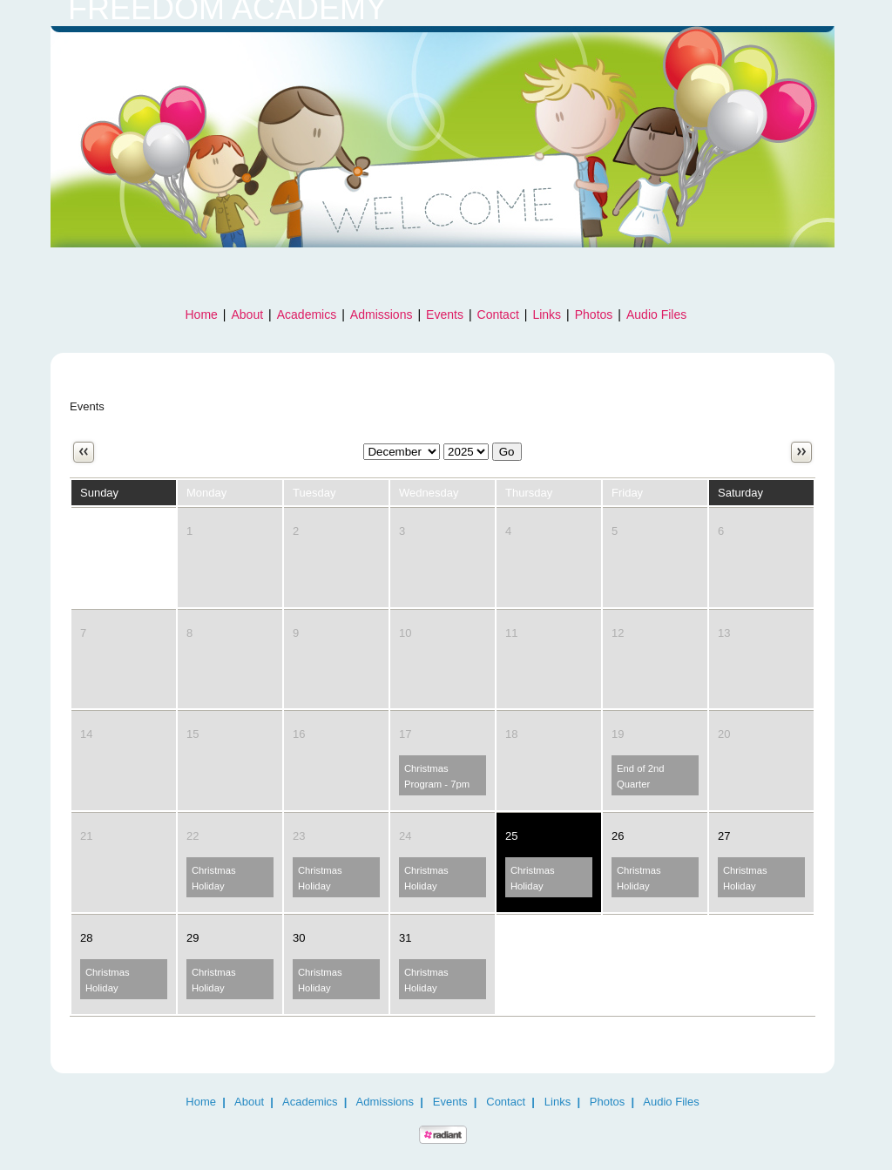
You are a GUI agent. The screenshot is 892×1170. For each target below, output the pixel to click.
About (248, 314)
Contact (498, 314)
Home (202, 314)
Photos (594, 314)
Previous (84, 452)
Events (444, 314)
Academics (306, 314)
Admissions (381, 314)
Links (546, 314)
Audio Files (656, 314)
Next (801, 452)
